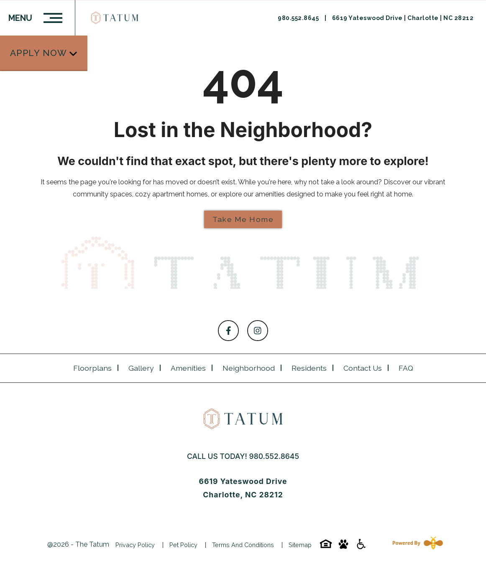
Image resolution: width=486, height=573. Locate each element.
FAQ (406, 368)
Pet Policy (183, 544)
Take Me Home (243, 219)
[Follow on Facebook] (228, 330)
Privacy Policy (135, 544)
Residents (309, 368)
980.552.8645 (299, 18)
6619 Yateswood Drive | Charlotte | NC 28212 (403, 18)
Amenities (188, 368)
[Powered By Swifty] (416, 544)
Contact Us (362, 368)
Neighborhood (249, 368)
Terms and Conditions (243, 544)
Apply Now (38, 43)
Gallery (141, 368)
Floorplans (92, 368)
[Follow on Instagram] (257, 330)
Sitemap (300, 544)
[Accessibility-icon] (361, 547)
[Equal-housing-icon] (326, 547)
